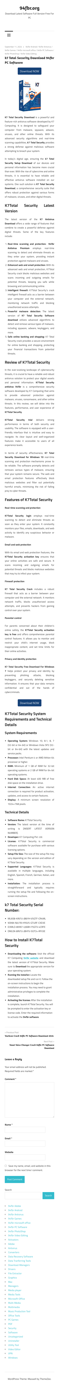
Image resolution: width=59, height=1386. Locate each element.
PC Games (13, 1320)
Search (8, 1190)
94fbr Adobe (14, 1206)
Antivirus (12, 1248)
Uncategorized (15, 1336)
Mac (10, 1282)
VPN (10, 1353)
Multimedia (14, 1307)
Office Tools (14, 1315)
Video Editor (14, 1349)
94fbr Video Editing (28, 53)
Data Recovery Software (20, 1256)
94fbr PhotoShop (12, 53)
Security (12, 1328)
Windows (13, 1358)
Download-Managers (19, 1265)
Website (9, 1152)
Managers (13, 1286)
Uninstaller (13, 1341)
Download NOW (29, 71)
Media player (14, 1290)
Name (9, 1125)
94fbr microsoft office (26, 50)
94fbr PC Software (45, 50)
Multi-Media (14, 1303)
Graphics (12, 1277)
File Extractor (15, 1273)
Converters (13, 1252)
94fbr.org (29, 8)
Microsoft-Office (16, 1299)
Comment (10, 1079)
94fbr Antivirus (45, 46)
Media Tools (14, 1294)
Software (13, 1332)
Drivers (11, 1269)
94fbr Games (10, 50)
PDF (10, 1324)
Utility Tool (13, 1345)
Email (8, 1138)
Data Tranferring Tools (19, 1261)
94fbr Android (31, 46)
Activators (13, 1240)
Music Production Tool (19, 1311)
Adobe (11, 1244)
